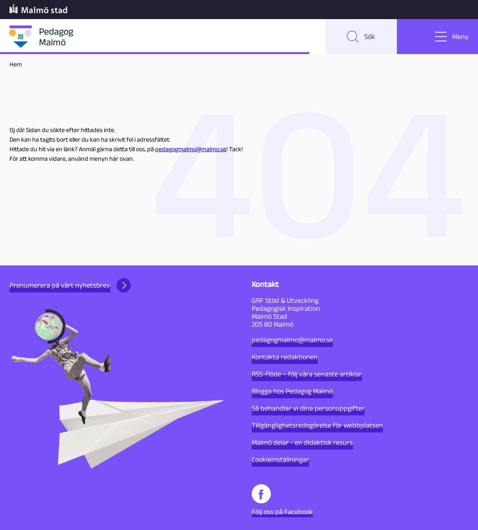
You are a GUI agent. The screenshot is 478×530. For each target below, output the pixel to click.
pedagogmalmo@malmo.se (190, 149)
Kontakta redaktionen (285, 357)
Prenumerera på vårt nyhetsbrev (70, 285)
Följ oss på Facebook (282, 500)
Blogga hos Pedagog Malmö (292, 391)
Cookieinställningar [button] (280, 460)
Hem (16, 64)
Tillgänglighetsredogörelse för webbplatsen (317, 425)
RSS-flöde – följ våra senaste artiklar (307, 374)
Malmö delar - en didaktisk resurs (302, 442)
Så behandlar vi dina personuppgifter (308, 408)
